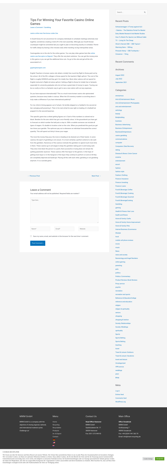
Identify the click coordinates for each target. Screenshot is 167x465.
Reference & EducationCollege (126, 297)
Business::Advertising (123, 124)
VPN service (119, 366)
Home (55, 421)
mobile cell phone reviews (124, 240)
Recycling (56, 424)
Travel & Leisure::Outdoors (124, 351)
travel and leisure (121, 358)
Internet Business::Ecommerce (126, 229)
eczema (118, 157)
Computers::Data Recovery (124, 146)
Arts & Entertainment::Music (125, 99)
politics (118, 272)
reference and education (124, 301)
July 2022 (118, 79)
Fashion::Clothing (121, 175)
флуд (117, 376)
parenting (118, 265)
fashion (118, 168)
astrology (118, 110)
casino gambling (121, 135)
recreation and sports (123, 294)
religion (118, 304)
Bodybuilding (120, 117)
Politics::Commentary (123, 276)
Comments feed (121, 397)
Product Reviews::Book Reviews (126, 279)
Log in (117, 390)
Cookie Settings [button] (148, 459)
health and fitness (121, 214)
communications (121, 139)
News (117, 250)
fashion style (120, 171)
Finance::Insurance (122, 178)
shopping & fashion (122, 319)
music (117, 247)
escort (117, 164)
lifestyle (118, 232)
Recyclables (57, 426)
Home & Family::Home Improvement (128, 222)
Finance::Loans (120, 186)
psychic (118, 286)
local (117, 236)
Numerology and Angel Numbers (127, 258)
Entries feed (119, 393)
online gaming (120, 261)
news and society (121, 254)
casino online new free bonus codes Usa (44, 33)
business (118, 121)
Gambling (48, 27)
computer (118, 142)
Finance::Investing (121, 182)
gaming (118, 207)
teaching (118, 344)
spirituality (119, 330)
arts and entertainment (123, 106)
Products (56, 429)
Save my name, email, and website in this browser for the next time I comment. (61, 237)
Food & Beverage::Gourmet (124, 196)
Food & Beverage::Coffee (124, 189)
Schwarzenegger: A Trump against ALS (129, 27)
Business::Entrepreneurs (124, 128)
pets (117, 268)
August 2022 (120, 75)
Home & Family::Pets (122, 225)
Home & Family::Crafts (123, 218)
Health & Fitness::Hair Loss (125, 211)
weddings (118, 369)
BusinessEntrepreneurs (123, 132)
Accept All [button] (159, 458)
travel (117, 348)
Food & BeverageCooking (124, 200)
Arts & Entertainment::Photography (127, 103)
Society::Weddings (121, 326)
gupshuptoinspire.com (38, 68)
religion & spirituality (122, 308)
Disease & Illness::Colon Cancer (126, 153)
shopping (118, 315)
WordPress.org (120, 401)
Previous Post (34, 176)
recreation (119, 290)
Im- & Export (57, 432)
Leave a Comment (36, 27)
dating (117, 150)
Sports (117, 333)
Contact (55, 435)
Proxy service (120, 283)
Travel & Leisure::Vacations (125, 355)
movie (117, 243)
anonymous (119, 96)
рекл (117, 373)
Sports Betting (120, 337)
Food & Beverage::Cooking (124, 193)
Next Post (96, 176)
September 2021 (121, 82)
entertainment (120, 160)
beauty (117, 114)
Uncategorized (120, 362)
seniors (118, 312)
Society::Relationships (123, 322)
